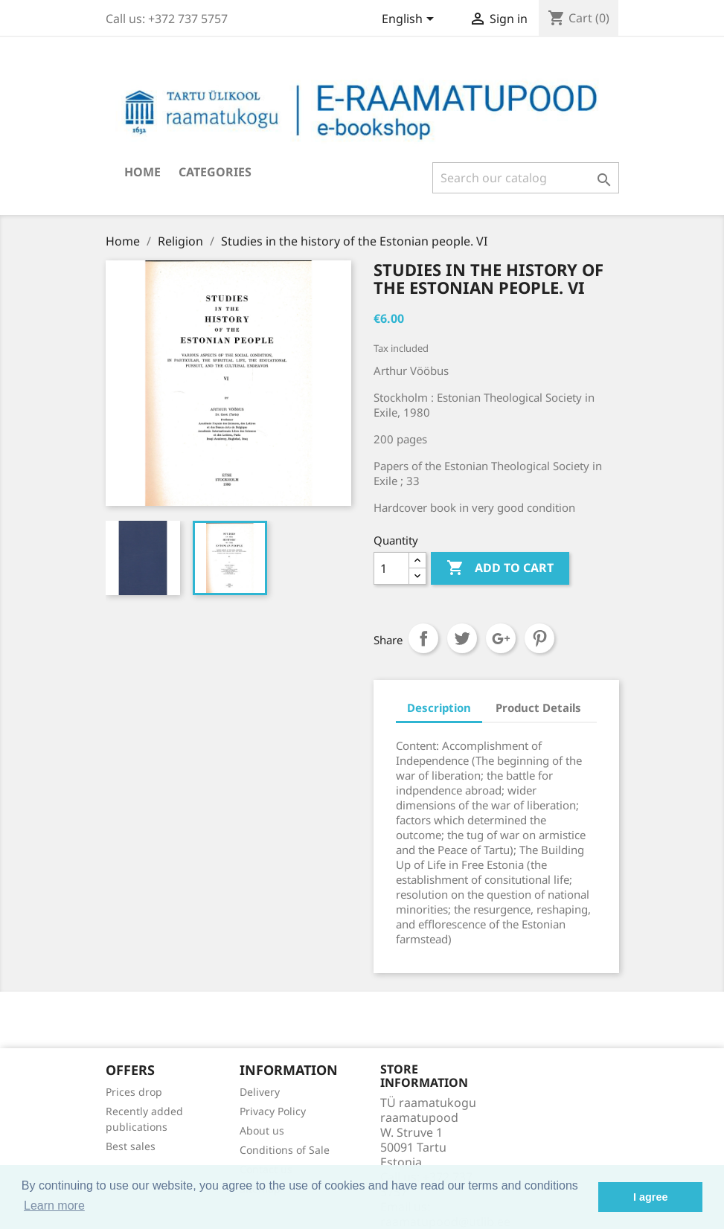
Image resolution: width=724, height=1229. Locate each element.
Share (423, 638)
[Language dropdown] (410, 20)
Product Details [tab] (538, 707)
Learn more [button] (54, 1205)
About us (262, 1130)
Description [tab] (439, 707)
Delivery (260, 1092)
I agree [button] (650, 1197)
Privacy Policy (273, 1111)
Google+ (501, 638)
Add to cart (500, 568)
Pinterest (539, 638)
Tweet (462, 638)
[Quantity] (391, 568)
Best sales (131, 1146)
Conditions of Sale (285, 1150)
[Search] (525, 177)
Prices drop (134, 1092)
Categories (215, 172)
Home (142, 172)
